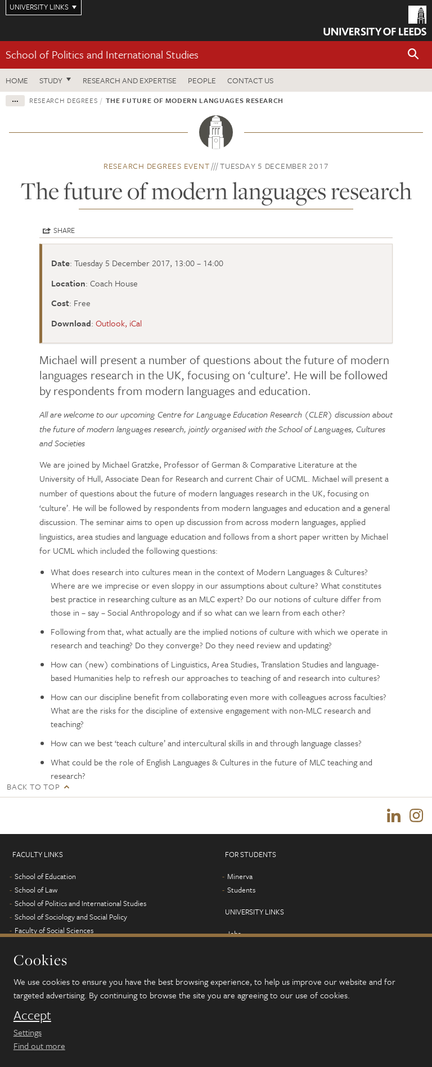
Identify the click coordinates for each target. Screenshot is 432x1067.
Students (241, 890)
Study (50, 80)
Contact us (250, 80)
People (202, 80)
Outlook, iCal (119, 323)
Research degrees (63, 100)
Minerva (240, 876)
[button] (413, 54)
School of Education (45, 876)
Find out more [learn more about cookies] (39, 1045)
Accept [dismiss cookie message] (32, 1015)
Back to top (33, 786)
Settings (28, 1032)
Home (17, 80)
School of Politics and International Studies (102, 54)
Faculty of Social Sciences (54, 930)
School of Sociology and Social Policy (71, 917)
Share (64, 230)
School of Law (36, 890)
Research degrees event (157, 166)
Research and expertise (130, 80)
